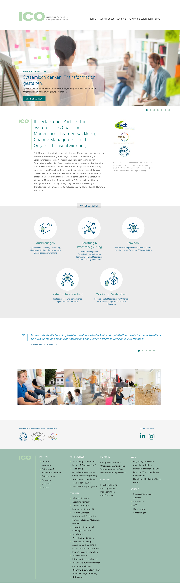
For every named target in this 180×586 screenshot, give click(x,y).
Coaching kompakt (81, 502)
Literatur (46, 484)
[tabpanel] (90, 68)
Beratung (105, 457)
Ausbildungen (107, 19)
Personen (46, 466)
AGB (135, 505)
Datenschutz (139, 509)
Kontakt (135, 489)
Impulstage (77, 534)
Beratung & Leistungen (140, 19)
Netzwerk (46, 480)
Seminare (121, 19)
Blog (157, 19)
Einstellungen (139, 513)
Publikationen (48, 476)
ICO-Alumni (77, 577)
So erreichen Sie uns (142, 494)
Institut (93, 19)
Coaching (105, 480)
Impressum (138, 502)
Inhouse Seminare (81, 498)
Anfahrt (137, 498)
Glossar (45, 488)
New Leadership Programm (85, 487)
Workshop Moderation (83, 538)
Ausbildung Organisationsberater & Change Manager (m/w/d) (84, 472)
